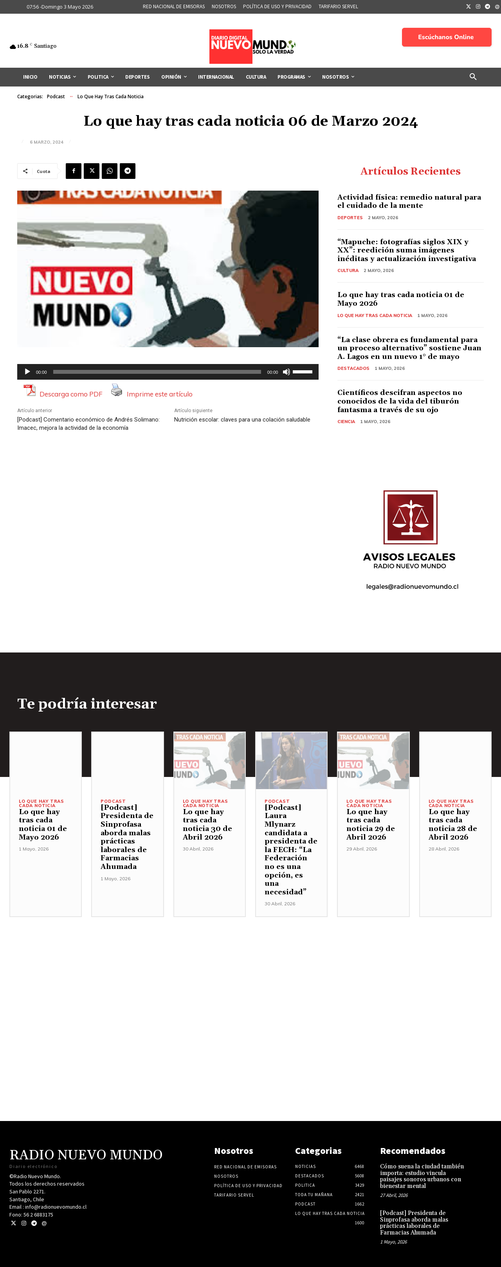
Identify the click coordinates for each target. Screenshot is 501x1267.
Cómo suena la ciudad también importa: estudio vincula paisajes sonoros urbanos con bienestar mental (422, 1176)
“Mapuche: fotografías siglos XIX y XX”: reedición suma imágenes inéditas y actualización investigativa (406, 250)
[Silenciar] (286, 372)
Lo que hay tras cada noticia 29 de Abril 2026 (370, 824)
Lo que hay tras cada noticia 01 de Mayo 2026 (400, 299)
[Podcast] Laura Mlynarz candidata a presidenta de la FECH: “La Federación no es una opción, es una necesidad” (291, 850)
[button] (473, 77)
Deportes (350, 217)
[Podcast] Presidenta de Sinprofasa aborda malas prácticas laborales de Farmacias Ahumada (127, 837)
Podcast (56, 96)
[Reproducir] (27, 372)
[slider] (157, 372)
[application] (168, 372)
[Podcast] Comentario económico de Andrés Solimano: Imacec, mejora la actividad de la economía (88, 423)
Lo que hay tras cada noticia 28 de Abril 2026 (453, 824)
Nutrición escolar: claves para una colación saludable (242, 419)
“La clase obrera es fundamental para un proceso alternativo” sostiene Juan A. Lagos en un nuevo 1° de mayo (409, 348)
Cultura (348, 270)
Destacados (353, 368)
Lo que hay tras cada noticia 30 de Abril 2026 (207, 824)
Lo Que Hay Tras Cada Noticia (110, 96)
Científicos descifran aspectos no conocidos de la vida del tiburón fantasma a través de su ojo (399, 401)
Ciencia (346, 421)
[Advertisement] (250, 972)
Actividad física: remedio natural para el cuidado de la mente (409, 202)
